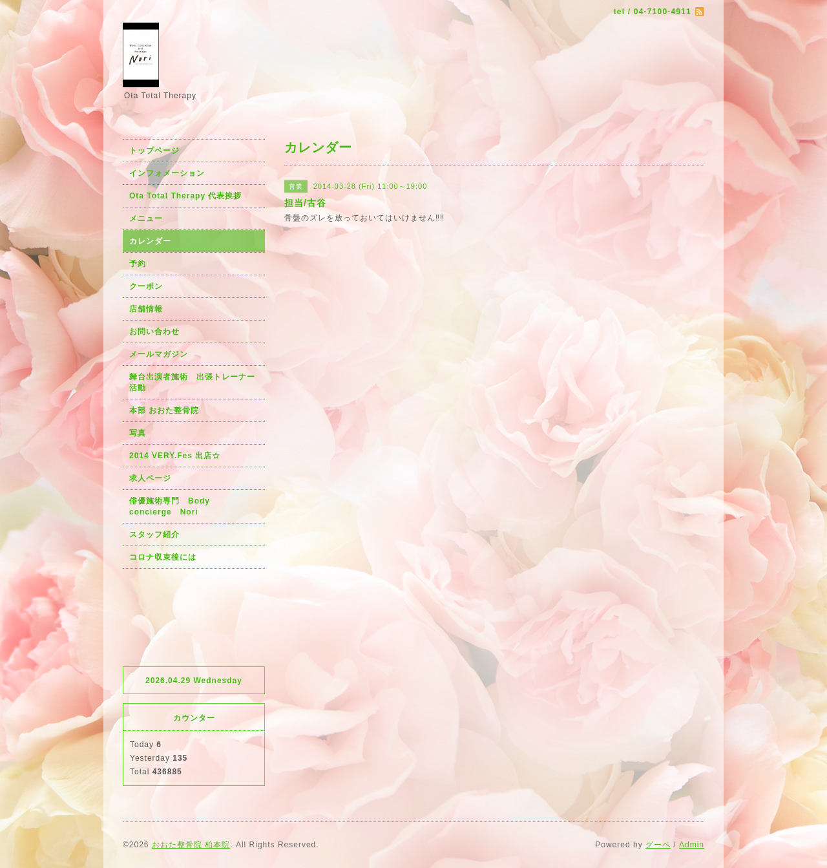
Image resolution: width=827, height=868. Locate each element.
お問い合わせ (154, 331)
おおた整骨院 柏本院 (191, 844)
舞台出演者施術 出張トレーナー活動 (192, 382)
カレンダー (150, 241)
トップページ (154, 150)
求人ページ (150, 478)
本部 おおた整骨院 (164, 410)
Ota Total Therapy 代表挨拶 (185, 195)
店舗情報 (146, 308)
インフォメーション (167, 173)
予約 (137, 263)
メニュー (146, 218)
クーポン (146, 286)
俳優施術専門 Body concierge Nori (173, 506)
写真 (137, 433)
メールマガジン (158, 354)
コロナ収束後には (162, 557)
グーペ (658, 844)
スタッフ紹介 (154, 534)
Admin (691, 844)
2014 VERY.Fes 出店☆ (174, 455)
